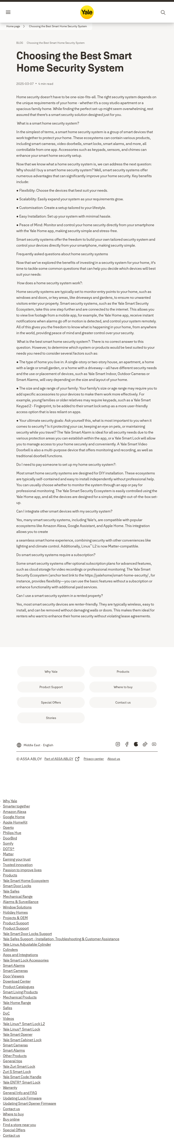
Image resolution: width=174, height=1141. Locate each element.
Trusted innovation (18, 864)
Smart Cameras (15, 970)
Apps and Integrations (20, 954)
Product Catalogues (18, 986)
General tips (12, 1061)
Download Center (17, 981)
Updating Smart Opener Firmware (29, 1103)
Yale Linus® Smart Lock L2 (24, 1023)
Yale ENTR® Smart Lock (21, 1082)
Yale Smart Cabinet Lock (22, 1040)
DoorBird (10, 838)
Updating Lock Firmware (22, 1098)
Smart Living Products (20, 992)
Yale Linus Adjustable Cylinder (27, 944)
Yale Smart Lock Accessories (26, 960)
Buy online (11, 1119)
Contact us (11, 1109)
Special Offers (14, 1130)
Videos (8, 1018)
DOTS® (8, 849)
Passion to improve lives (22, 870)
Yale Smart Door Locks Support (27, 933)
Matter (8, 854)
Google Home (14, 817)
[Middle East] (34, 743)
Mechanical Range (18, 896)
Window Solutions (17, 907)
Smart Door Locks (17, 885)
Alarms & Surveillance (21, 901)
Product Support (16, 923)
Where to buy (13, 1114)
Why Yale (10, 801)
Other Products (15, 1055)
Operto (8, 827)
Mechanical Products (20, 997)
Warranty (10, 1087)
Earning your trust (17, 859)
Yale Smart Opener (17, 1034)
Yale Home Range (17, 1002)
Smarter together (16, 806)
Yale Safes (11, 891)
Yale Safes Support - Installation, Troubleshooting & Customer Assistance (61, 939)
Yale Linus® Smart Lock (21, 1029)
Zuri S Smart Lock (17, 1071)
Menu (16, 12)
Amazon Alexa (14, 811)
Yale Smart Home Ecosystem (26, 880)
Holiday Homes (15, 912)
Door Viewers (13, 976)
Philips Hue (12, 832)
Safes (7, 1008)
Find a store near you (19, 1124)
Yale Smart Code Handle (22, 1077)
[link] (16, 26)
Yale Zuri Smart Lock (19, 1066)
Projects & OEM (15, 917)
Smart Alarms (14, 965)
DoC (6, 1013)
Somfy (8, 843)
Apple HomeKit (15, 822)
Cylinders (10, 949)
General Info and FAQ (20, 1092)
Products (10, 875)
